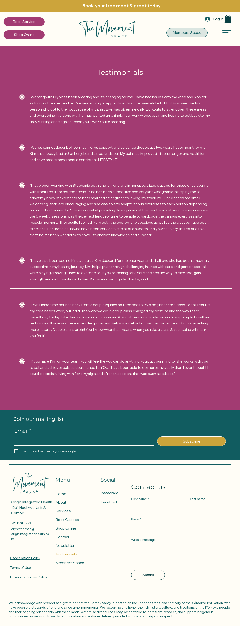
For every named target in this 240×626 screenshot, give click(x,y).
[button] (227, 19)
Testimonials (66, 554)
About (61, 502)
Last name (197, 499)
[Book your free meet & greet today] (122, 5)
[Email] (83, 440)
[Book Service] (24, 21)
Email (22, 431)
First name (140, 499)
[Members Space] (187, 32)
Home (61, 493)
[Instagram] (117, 493)
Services (63, 511)
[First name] (156, 507)
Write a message (143, 540)
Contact (62, 536)
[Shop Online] (24, 34)
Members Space (70, 562)
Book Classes (67, 519)
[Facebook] (117, 502)
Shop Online (66, 528)
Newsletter (65, 545)
